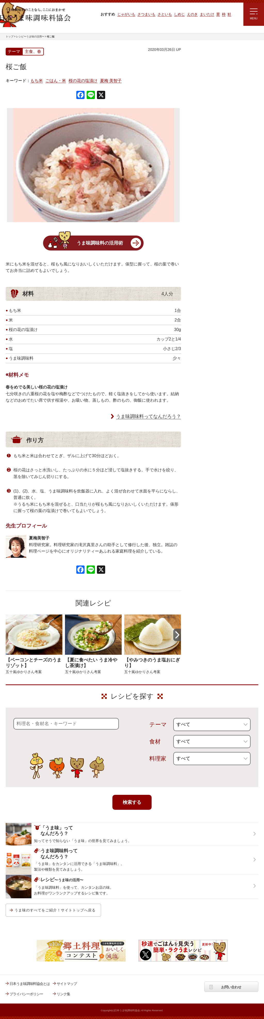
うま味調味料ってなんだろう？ (148, 416)
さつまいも (146, 14)
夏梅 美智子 (111, 81)
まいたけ (207, 14)
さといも (165, 14)
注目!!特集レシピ (202, 95)
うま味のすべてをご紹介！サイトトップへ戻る (55, 910)
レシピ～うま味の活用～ (213, 58)
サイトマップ (67, 984)
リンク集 (63, 994)
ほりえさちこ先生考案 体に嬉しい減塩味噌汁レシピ (212, 141)
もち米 (36, 81)
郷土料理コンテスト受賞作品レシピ (217, 174)
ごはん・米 (55, 81)
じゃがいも (126, 14)
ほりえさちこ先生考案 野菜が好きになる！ (207, 158)
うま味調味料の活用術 (100, 243)
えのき (192, 14)
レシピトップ (200, 71)
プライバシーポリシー (26, 994)
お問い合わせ (231, 987)
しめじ (179, 14)
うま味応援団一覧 (203, 187)
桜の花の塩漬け (83, 81)
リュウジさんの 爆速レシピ (210, 126)
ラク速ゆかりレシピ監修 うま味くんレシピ (208, 111)
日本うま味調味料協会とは (30, 984)
